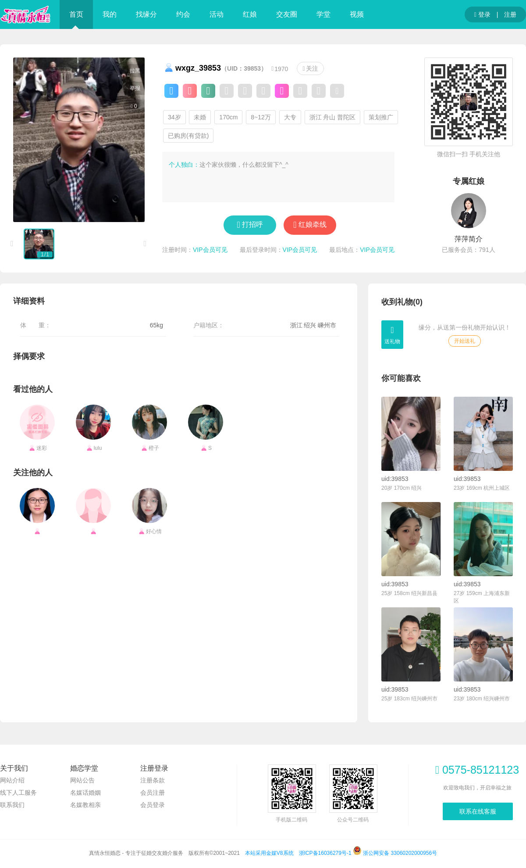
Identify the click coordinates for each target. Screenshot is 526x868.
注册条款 (152, 780)
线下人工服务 (18, 792)
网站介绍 (12, 780)
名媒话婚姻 (85, 792)
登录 (482, 15)
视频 (357, 14)
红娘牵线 (313, 224)
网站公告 (82, 780)
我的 (110, 14)
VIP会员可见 (210, 249)
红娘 (250, 14)
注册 (510, 14)
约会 (183, 14)
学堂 (323, 14)
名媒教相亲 (85, 804)
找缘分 (146, 14)
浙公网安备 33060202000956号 (395, 853)
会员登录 (152, 804)
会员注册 (152, 792)
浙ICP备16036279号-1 (325, 853)
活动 (217, 14)
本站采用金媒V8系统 (269, 853)
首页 (76, 14)
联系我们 (12, 804)
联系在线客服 (477, 811)
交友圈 (286, 14)
